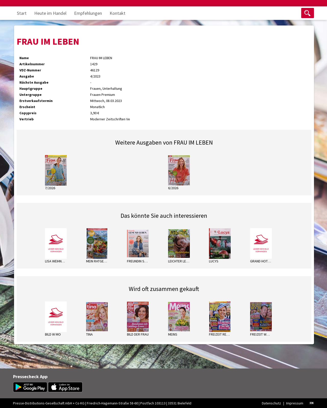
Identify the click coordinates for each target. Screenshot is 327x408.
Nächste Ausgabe (34, 82)
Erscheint (27, 107)
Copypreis (28, 113)
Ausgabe (26, 76)
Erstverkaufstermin (36, 100)
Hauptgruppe (30, 88)
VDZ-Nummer (30, 70)
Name (24, 58)
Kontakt (117, 13)
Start (22, 13)
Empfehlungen (88, 13)
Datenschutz (271, 403)
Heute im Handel (50, 13)
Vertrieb (26, 119)
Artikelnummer (32, 64)
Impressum (294, 403)
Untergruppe (30, 94)
